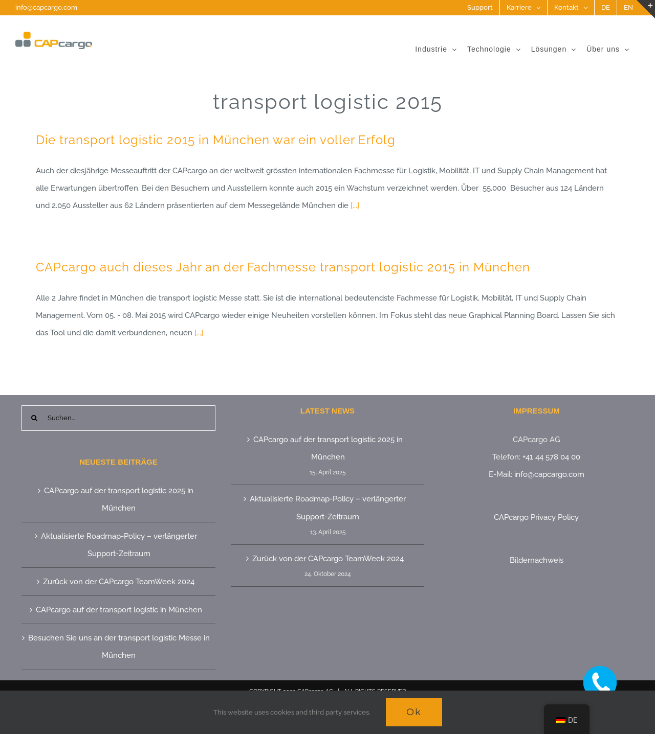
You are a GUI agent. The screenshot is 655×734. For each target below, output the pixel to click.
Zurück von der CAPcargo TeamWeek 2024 (118, 581)
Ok (414, 712)
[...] (355, 205)
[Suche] (34, 418)
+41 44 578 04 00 (551, 457)
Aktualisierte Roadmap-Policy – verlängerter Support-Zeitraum (119, 545)
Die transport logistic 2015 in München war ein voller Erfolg (216, 139)
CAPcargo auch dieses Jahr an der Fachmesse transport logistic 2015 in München (283, 267)
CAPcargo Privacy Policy (536, 517)
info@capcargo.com (46, 7)
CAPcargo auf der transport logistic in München (119, 609)
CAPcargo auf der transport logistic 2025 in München (118, 499)
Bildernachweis (536, 560)
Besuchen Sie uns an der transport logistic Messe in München (119, 646)
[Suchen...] (118, 418)
